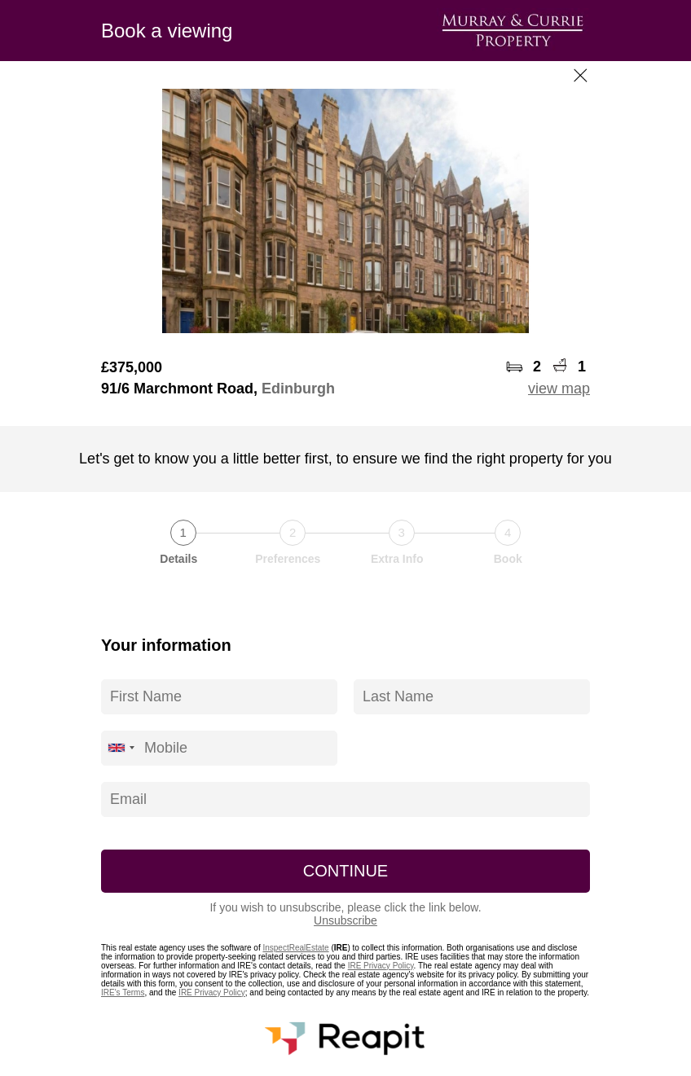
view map (559, 388)
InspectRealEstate (295, 947)
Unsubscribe (345, 920)
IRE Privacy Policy (381, 965)
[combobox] (120, 748)
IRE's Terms (122, 992)
